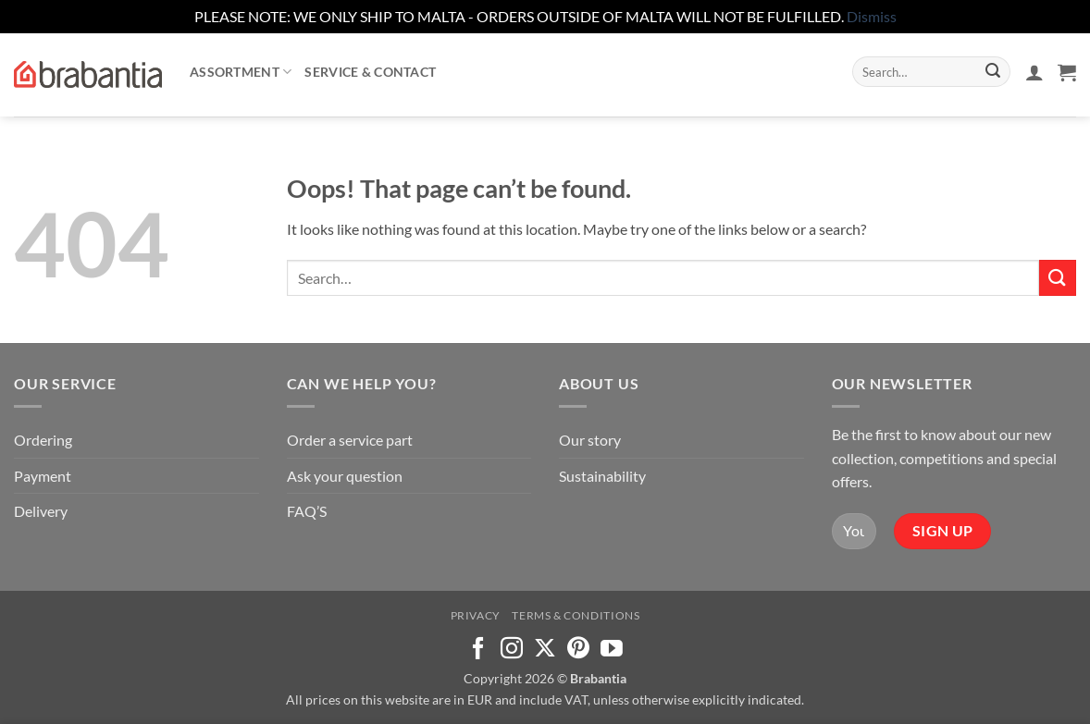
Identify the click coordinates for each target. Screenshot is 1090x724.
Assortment (240, 71)
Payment (42, 476)
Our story (590, 439)
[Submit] (993, 72)
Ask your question (345, 476)
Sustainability (602, 476)
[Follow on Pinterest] (578, 649)
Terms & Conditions (575, 615)
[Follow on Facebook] (478, 649)
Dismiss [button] (872, 16)
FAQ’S (307, 511)
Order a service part (350, 439)
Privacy (476, 615)
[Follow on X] (545, 649)
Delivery (41, 511)
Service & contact (370, 72)
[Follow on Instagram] (512, 649)
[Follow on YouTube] (612, 649)
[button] (1034, 72)
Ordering (43, 439)
